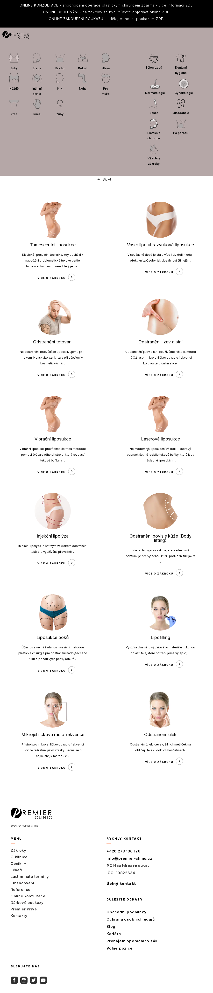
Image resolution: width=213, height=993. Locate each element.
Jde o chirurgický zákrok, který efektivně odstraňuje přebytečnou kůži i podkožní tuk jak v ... (160, 556)
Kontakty (19, 915)
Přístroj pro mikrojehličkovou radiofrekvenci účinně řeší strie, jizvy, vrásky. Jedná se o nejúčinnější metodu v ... (52, 750)
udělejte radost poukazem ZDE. (106, 19)
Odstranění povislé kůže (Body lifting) (160, 538)
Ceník (18, 863)
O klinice (19, 857)
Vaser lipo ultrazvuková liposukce (160, 244)
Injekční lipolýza (53, 536)
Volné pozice (119, 948)
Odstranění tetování (52, 341)
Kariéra (113, 933)
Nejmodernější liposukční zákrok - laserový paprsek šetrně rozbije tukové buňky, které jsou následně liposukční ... (160, 454)
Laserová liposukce (160, 438)
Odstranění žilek (160, 734)
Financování (22, 883)
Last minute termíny (30, 876)
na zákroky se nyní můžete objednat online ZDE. (106, 12)
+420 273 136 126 (123, 851)
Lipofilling (160, 637)
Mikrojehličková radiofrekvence (52, 734)
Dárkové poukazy (27, 902)
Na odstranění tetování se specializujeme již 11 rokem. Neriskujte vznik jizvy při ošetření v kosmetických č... (52, 357)
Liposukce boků (52, 637)
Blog (110, 926)
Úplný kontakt (121, 883)
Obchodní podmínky (126, 912)
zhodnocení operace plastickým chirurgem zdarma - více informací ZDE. (107, 5)
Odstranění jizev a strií (160, 341)
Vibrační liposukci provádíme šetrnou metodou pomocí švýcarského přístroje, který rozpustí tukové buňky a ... (53, 454)
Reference (20, 889)
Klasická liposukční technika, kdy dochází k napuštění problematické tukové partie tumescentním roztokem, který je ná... (52, 260)
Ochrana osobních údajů (130, 919)
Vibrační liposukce (53, 438)
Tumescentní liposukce (53, 244)
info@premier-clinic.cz (129, 858)
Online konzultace (28, 896)
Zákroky (18, 850)
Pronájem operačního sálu (132, 941)
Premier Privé (24, 909)
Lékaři (16, 870)
